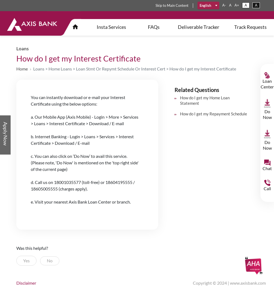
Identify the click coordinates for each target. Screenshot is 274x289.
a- (224, 5)
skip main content (172, 5)
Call (267, 188)
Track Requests (250, 27)
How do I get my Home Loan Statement (205, 100)
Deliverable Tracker (198, 27)
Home (22, 68)
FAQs (154, 27)
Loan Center (267, 83)
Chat (267, 168)
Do (267, 114)
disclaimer (26, 282)
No (50, 260)
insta (111, 27)
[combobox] (208, 5)
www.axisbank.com (248, 282)
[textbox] (208, 5)
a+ (237, 5)
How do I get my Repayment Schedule (213, 113)
